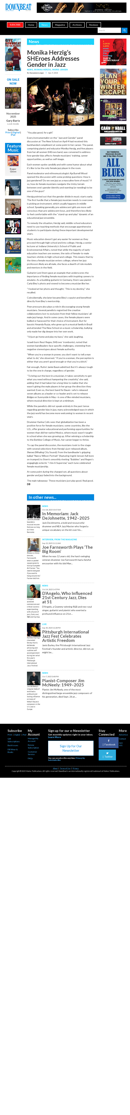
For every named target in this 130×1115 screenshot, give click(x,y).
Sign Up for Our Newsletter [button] (71, 748)
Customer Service (32, 753)
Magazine (60, 24)
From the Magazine (65, 539)
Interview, (48, 539)
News (45, 24)
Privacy (76, 768)
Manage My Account (33, 739)
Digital (16, 132)
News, (30, 69)
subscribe (15, 25)
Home (31, 24)
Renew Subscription (33, 746)
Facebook (108, 742)
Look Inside (13, 124)
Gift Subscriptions (14, 740)
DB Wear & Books (13, 750)
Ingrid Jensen (60, 69)
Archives (77, 24)
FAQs (30, 758)
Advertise (123, 734)
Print (8, 132)
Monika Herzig (42, 69)
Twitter (107, 755)
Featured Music (14, 147)
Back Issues (13, 745)
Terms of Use (65, 768)
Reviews (93, 24)
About (55, 768)
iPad (13, 134)
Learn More (54, 737)
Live (44, 624)
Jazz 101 (121, 744)
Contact (122, 738)
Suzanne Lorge (37, 73)
